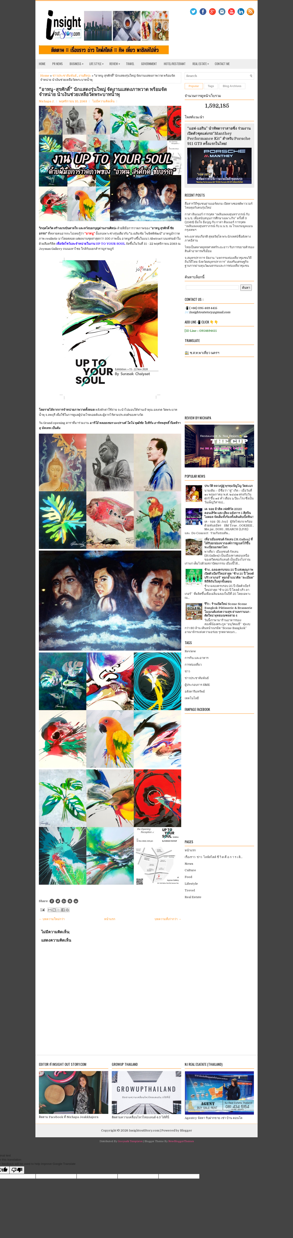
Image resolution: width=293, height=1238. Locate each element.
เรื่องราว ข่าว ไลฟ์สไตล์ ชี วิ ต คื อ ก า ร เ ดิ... (214, 857)
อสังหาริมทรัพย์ (195, 691)
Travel (130, 63)
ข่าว (187, 671)
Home (42, 63)
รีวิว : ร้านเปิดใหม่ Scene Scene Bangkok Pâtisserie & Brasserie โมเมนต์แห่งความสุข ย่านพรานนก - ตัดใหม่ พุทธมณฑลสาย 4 (228, 609)
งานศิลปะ (85, 75)
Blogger (186, 1130)
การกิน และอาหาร (197, 658)
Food (188, 877)
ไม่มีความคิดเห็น (103, 101)
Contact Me (222, 63)
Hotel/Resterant (175, 63)
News (189, 863)
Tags (211, 86)
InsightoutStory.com (144, 1130)
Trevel (190, 890)
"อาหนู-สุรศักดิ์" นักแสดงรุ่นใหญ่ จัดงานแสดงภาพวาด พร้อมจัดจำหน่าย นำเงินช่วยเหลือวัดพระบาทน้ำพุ (103, 92)
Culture (190, 870)
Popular (194, 86)
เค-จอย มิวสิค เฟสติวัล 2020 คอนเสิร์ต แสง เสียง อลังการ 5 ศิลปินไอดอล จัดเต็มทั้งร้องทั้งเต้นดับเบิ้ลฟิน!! (229, 513)
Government (149, 63)
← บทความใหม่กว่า (52, 919)
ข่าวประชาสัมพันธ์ (65, 75)
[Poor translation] (16, 1170)
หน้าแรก (109, 919)
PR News (57, 63)
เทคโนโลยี (192, 698)
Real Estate (202, 62)
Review (115, 62)
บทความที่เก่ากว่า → (168, 919)
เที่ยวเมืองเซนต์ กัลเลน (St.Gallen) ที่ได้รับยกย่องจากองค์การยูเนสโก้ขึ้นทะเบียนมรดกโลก (228, 543)
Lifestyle (191, 883)
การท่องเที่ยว (193, 664)
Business (78, 62)
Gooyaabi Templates (130, 1141)
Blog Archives (232, 86)
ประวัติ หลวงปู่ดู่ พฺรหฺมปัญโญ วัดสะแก (228, 486)
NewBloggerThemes (181, 1141)
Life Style (97, 62)
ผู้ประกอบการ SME (197, 684)
